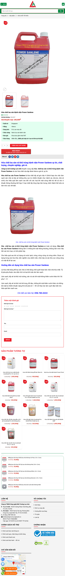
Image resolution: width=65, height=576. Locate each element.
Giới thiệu (37, 505)
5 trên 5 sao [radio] (24, 306)
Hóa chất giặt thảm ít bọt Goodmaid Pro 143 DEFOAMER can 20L (32, 396)
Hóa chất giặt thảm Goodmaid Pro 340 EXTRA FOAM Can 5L (32, 420)
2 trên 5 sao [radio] (7, 306)
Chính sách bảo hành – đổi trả (10, 540)
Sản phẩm (12, 15)
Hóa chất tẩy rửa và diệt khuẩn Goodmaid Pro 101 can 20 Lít (11, 373)
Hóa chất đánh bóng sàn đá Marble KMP (54, 420)
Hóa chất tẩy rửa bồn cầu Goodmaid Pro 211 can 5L (11, 443)
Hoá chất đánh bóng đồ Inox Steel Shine (11, 396)
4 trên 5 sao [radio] (17, 306)
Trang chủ (4, 15)
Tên (5, 323)
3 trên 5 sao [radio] (11, 306)
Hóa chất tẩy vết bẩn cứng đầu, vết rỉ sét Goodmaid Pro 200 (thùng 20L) (11, 420)
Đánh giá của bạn (8, 303)
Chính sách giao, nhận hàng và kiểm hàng (14, 534)
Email (5, 331)
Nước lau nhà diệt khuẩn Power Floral (54, 372)
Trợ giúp (37, 514)
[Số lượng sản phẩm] (4, 145)
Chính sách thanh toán (8, 537)
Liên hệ (37, 517)
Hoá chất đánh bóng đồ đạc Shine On (32, 372)
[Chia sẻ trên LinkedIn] (18, 156)
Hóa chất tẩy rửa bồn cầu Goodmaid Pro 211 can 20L (53, 396)
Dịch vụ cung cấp (39, 508)
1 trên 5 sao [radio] (4, 306)
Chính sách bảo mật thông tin (10, 531)
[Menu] (3, 4)
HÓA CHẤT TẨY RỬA (23, 15)
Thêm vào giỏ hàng (19, 145)
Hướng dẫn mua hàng (41, 511)
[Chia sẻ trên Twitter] (12, 156)
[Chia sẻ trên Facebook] (9, 156)
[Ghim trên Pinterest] (15, 156)
